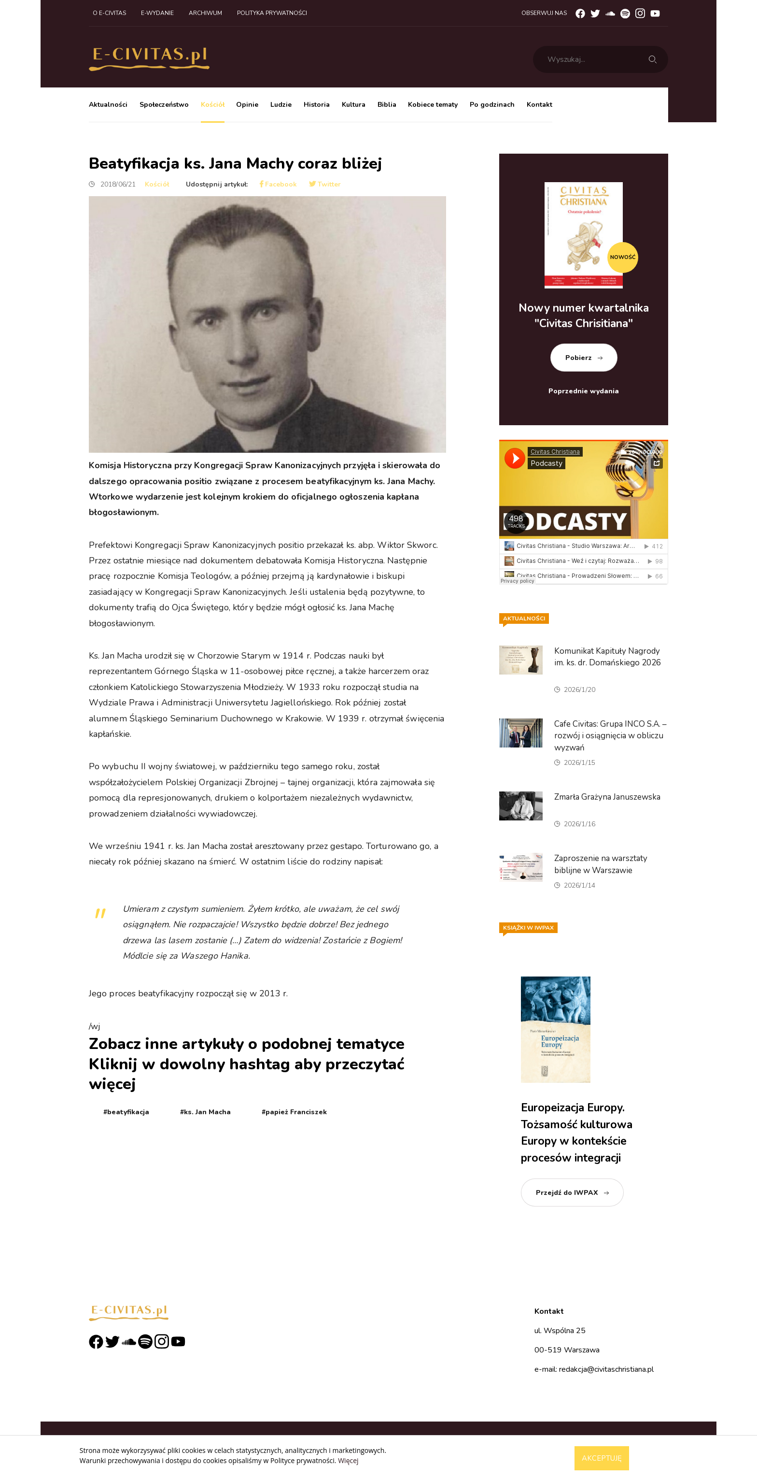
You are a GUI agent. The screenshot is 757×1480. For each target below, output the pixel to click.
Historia (317, 104)
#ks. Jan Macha (205, 1112)
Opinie (247, 104)
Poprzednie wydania (583, 391)
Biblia (387, 104)
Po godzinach (492, 104)
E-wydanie (157, 13)
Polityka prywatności (272, 13)
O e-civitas (109, 13)
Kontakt (539, 104)
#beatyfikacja (126, 1112)
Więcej (348, 1460)
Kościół (212, 104)
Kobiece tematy (433, 104)
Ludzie (281, 104)
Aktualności (108, 104)
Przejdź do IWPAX (567, 1192)
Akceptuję (602, 1458)
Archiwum (205, 13)
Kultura (353, 104)
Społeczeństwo (164, 104)
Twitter (325, 184)
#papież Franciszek (294, 1112)
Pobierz (578, 357)
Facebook (278, 184)
